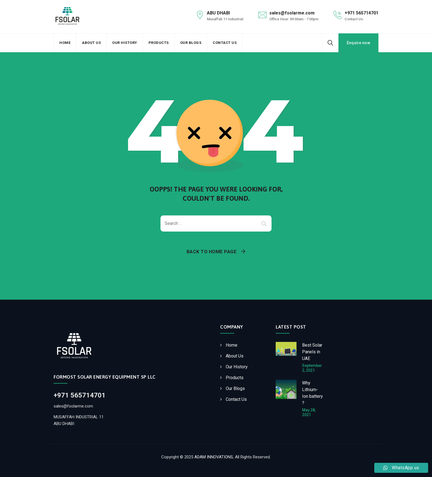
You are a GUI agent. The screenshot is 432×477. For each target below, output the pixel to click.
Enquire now (358, 43)
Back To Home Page (212, 251)
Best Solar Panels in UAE (312, 351)
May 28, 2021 (309, 412)
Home (65, 43)
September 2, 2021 (312, 367)
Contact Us (225, 43)
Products (159, 43)
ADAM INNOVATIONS (213, 456)
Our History (124, 43)
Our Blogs (191, 43)
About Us (91, 43)
